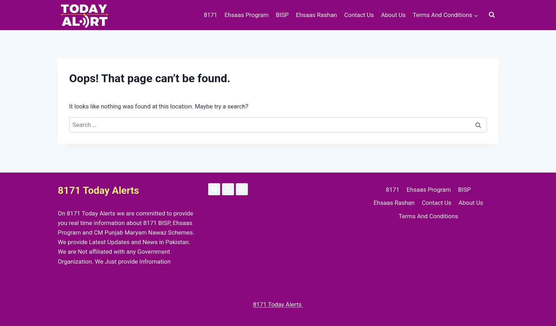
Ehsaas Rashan (316, 14)
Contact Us (359, 14)
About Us (393, 14)
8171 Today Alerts (278, 304)
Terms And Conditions (428, 216)
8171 (210, 14)
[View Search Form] (491, 15)
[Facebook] (214, 189)
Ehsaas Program (246, 14)
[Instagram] (242, 189)
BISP (282, 14)
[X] (228, 189)
